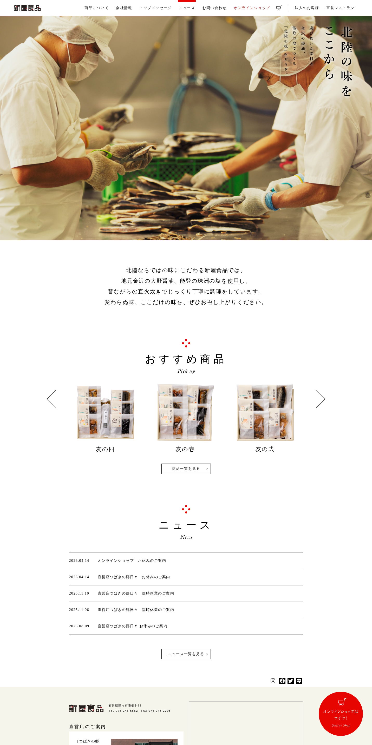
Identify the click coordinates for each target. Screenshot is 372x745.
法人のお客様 (309, 8)
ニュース (196, 8)
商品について (110, 8)
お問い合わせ (222, 8)
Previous (56, 399)
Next (316, 399)
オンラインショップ (258, 8)
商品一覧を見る (186, 469)
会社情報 (136, 8)
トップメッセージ (167, 8)
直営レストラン (341, 8)
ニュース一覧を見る (186, 654)
